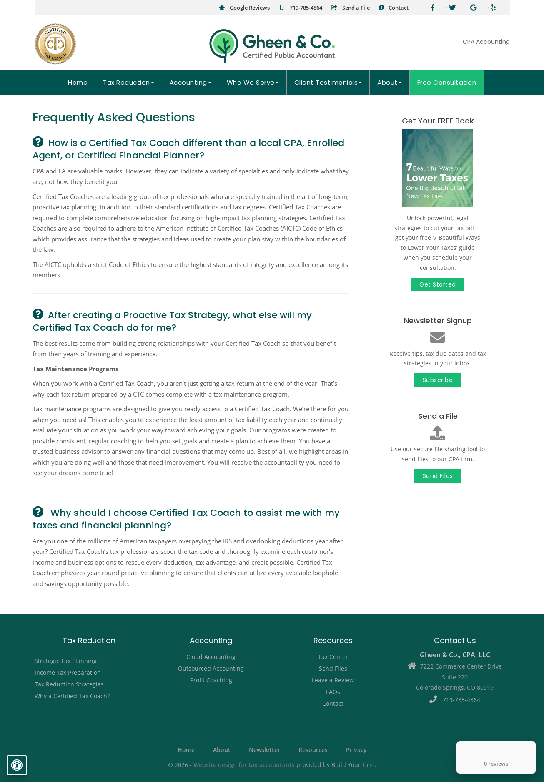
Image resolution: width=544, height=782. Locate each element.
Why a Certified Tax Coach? (72, 696)
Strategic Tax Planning (66, 661)
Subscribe (438, 380)
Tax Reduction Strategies (69, 684)
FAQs (333, 692)
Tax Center (333, 657)
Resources (313, 750)
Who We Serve (253, 82)
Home (78, 82)
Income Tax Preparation (68, 672)
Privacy (356, 750)
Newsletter (264, 750)
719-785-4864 (300, 7)
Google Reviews (244, 7)
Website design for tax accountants (244, 765)
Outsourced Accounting (211, 668)
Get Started (437, 284)
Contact (394, 7)
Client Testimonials (328, 82)
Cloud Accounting (211, 657)
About (389, 82)
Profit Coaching (211, 680)
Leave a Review (333, 680)
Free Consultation (446, 82)
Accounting (190, 82)
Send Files (438, 476)
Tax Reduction (128, 82)
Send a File (350, 7)
